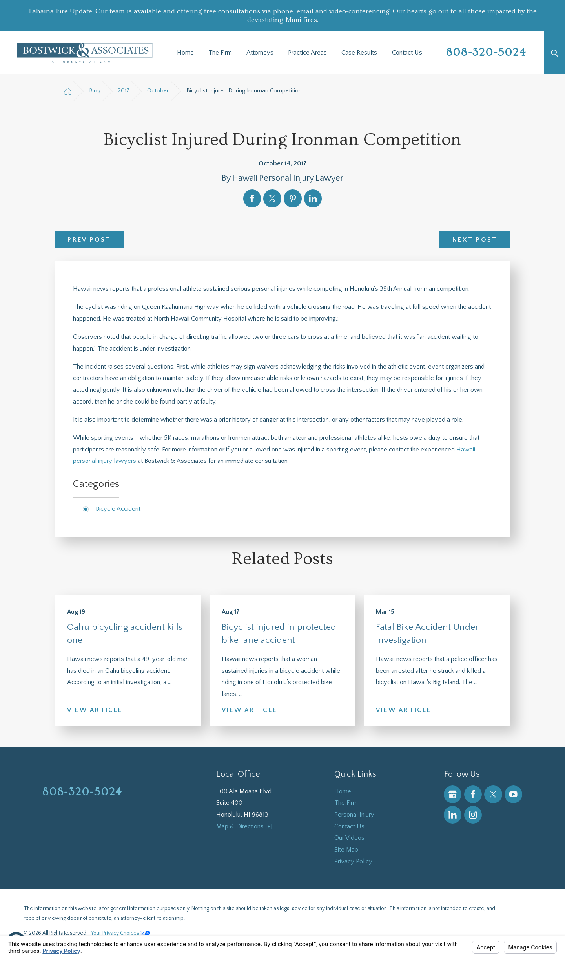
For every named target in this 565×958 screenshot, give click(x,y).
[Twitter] (493, 794)
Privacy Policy (353, 861)
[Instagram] (473, 815)
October (158, 90)
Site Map (346, 849)
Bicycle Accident (118, 508)
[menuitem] (185, 53)
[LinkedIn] (452, 815)
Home (185, 52)
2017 (123, 90)
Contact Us (407, 52)
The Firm (220, 52)
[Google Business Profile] (452, 794)
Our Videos (349, 837)
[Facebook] (473, 794)
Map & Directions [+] (244, 826)
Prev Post (89, 239)
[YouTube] (513, 794)
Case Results (359, 52)
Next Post (475, 239)
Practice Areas (307, 52)
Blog (94, 90)
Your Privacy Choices (120, 933)
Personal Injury (354, 814)
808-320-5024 (486, 52)
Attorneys (259, 52)
